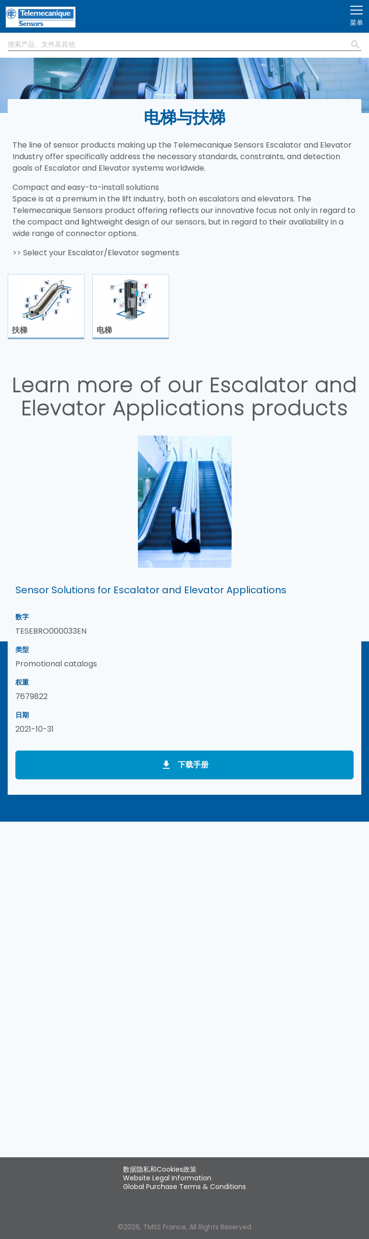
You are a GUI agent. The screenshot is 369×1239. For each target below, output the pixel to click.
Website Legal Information (167, 1178)
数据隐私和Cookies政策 (160, 1169)
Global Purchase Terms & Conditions (184, 1186)
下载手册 (193, 764)
